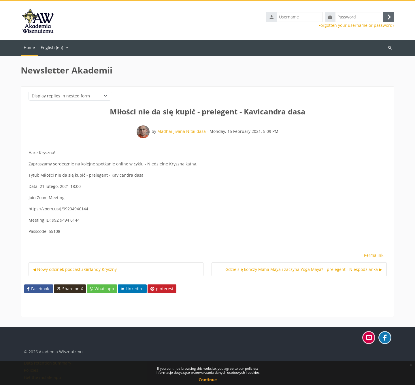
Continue (208, 379)
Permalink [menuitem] (373, 255)
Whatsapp (102, 288)
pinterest (161, 288)
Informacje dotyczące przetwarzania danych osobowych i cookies (208, 372)
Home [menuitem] (29, 47)
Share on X (70, 288)
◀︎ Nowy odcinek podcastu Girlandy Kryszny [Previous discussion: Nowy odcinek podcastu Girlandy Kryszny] (75, 269)
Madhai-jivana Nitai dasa (181, 131)
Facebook (38, 288)
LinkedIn (131, 288)
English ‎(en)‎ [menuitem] (52, 47)
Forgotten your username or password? (356, 25)
